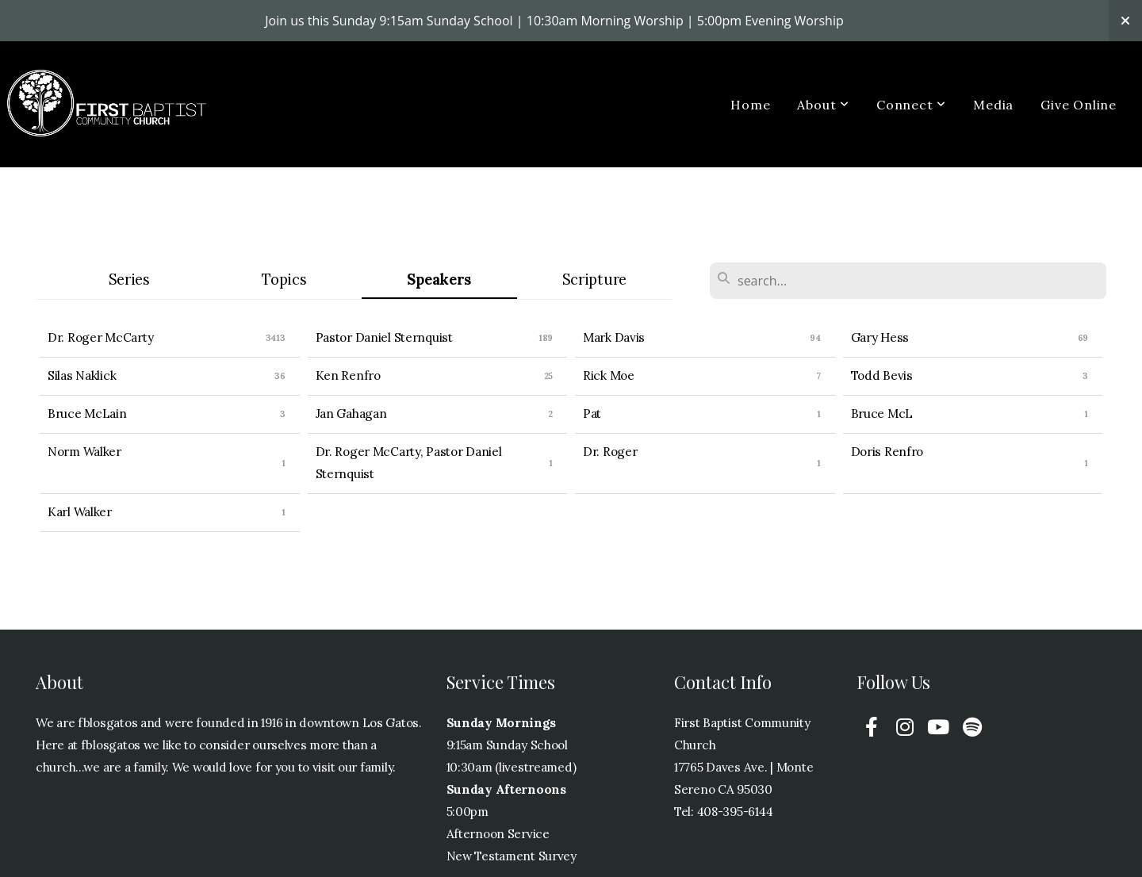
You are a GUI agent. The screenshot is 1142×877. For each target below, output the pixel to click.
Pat (592, 413)
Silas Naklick (82, 375)
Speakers (439, 279)
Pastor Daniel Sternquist (384, 337)
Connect (911, 105)
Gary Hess (880, 337)
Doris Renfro (887, 451)
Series (129, 279)
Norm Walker (84, 451)
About (823, 105)
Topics (284, 279)
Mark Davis (614, 337)
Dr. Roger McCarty (100, 337)
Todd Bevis (882, 375)
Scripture (594, 279)
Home (750, 105)
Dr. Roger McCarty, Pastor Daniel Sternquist (409, 462)
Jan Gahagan (351, 413)
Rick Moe (608, 375)
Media (993, 105)
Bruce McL (882, 413)
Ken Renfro (348, 375)
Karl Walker (80, 511)
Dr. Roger (610, 451)
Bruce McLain (87, 413)
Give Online (1078, 105)
